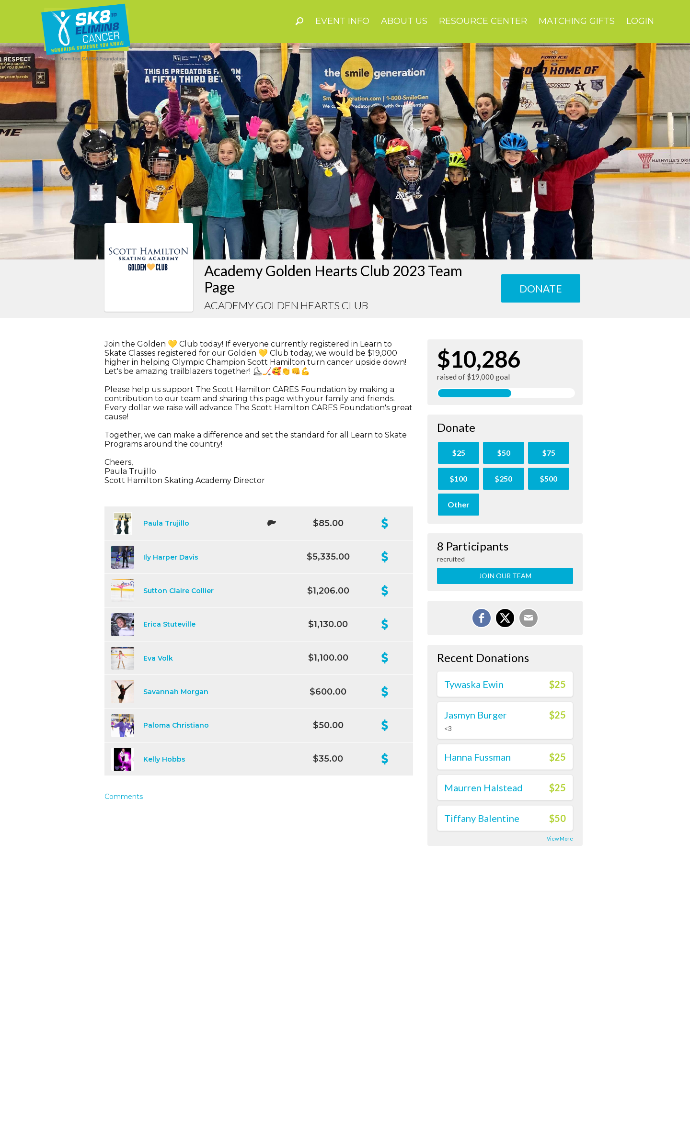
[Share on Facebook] (482, 618)
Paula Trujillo (166, 523)
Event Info (342, 21)
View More (560, 838)
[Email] (528, 618)
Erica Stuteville (169, 624)
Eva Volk (158, 658)
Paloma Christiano (176, 725)
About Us (404, 21)
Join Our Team (505, 576)
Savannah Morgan (175, 691)
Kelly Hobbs (164, 759)
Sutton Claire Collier (178, 590)
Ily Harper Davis (170, 557)
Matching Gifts (577, 21)
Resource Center (483, 21)
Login (640, 21)
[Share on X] (505, 618)
